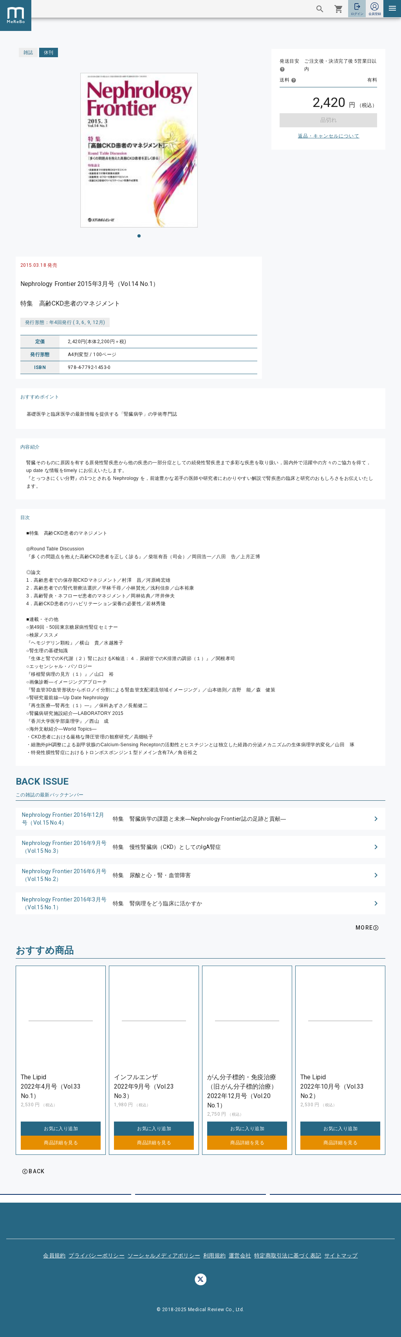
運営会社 (240, 1255)
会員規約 (54, 1255)
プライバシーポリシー (97, 1255)
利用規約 (214, 1255)
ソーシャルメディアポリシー (164, 1255)
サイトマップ (341, 1255)
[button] (200, 819)
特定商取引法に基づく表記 (287, 1255)
